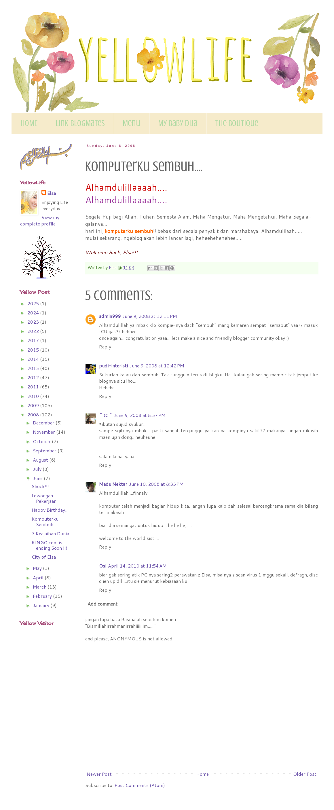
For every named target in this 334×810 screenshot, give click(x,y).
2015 (33, 349)
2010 (33, 396)
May (38, 568)
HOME (29, 123)
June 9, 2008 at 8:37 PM (140, 415)
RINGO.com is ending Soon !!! (49, 545)
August (41, 459)
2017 (33, 340)
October (42, 441)
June (38, 478)
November (44, 431)
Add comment (102, 603)
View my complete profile (39, 220)
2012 (33, 377)
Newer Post (99, 774)
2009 (33, 405)
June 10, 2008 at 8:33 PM (156, 484)
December (44, 422)
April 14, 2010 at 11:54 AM (137, 565)
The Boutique (236, 123)
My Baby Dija (177, 123)
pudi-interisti (113, 365)
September (45, 450)
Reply (105, 346)
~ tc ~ (105, 415)
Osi (102, 565)
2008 (33, 414)
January (41, 605)
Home (202, 774)
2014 (33, 359)
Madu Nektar (113, 484)
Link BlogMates (80, 123)
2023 (33, 321)
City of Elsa (44, 556)
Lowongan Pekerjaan (44, 498)
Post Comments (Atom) (140, 785)
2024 (33, 312)
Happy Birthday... (50, 510)
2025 (33, 303)
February (43, 596)
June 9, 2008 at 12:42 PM (157, 365)
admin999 (110, 316)
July (38, 469)
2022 (33, 331)
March (40, 586)
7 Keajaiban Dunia (50, 533)
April (39, 577)
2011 (33, 386)
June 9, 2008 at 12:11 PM (149, 316)
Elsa (51, 193)
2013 (33, 368)
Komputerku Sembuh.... (45, 521)
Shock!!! (40, 486)
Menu (131, 123)
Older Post (304, 774)
